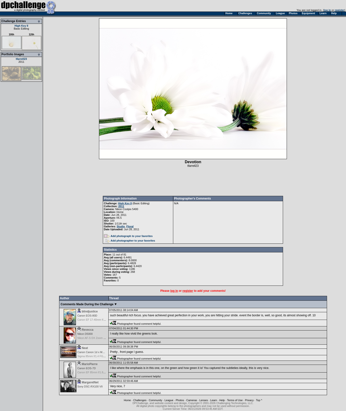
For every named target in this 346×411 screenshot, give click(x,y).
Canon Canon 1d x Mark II (92, 352)
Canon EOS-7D (86, 368)
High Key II (21, 25)
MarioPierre (90, 364)
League (169, 400)
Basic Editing (21, 28)
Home (127, 400)
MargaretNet (90, 382)
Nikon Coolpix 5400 (126, 209)
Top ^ (259, 400)
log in (327, 10)
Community (155, 400)
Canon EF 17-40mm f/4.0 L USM (96, 319)
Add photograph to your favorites (128, 236)
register (339, 10)
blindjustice (90, 311)
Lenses (203, 400)
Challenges (139, 400)
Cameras (191, 400)
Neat (85, 348)
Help (222, 400)
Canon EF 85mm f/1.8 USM (93, 372)
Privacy (249, 400)
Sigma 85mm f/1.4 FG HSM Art (95, 356)
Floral (130, 226)
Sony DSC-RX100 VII (90, 386)
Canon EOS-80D (87, 315)
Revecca (87, 329)
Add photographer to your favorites (130, 240)
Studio (121, 226)
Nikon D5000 (85, 333)
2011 (21, 61)
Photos (180, 400)
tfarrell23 (21, 58)
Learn (213, 400)
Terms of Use (235, 400)
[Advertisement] (192, 182)
